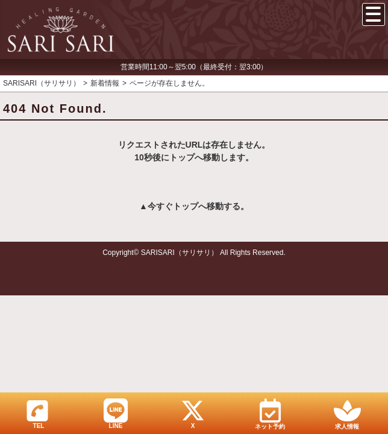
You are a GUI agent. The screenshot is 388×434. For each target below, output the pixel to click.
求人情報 (347, 414)
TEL (37, 413)
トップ (185, 206)
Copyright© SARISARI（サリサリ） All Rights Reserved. (194, 252)
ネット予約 (269, 414)
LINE (115, 413)
